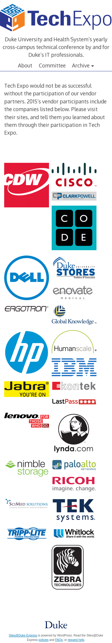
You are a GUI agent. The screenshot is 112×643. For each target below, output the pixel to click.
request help (76, 640)
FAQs (59, 640)
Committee (52, 65)
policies (43, 640)
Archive (81, 65)
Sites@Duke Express (23, 635)
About (25, 65)
